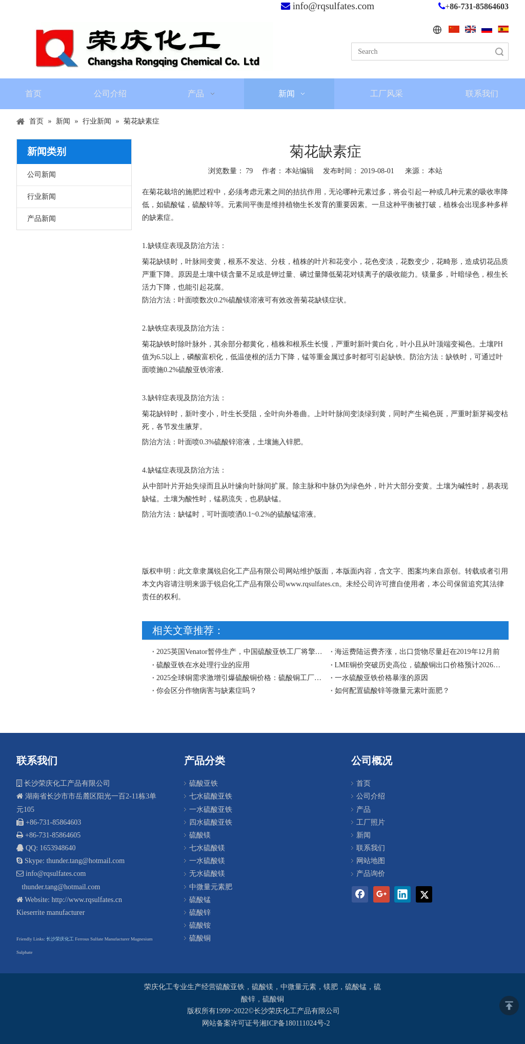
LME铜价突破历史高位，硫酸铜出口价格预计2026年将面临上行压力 (420, 665)
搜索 (499, 51)
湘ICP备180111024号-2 (294, 1023)
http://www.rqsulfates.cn (86, 900)
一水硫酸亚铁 (210, 809)
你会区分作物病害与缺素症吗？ (206, 690)
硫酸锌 (200, 912)
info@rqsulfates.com (333, 6)
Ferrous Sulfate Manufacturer (102, 938)
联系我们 (370, 848)
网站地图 (370, 861)
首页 (363, 783)
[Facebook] (360, 894)
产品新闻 (41, 218)
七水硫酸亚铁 (210, 796)
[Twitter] (424, 894)
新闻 (363, 835)
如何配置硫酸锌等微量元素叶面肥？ (392, 690)
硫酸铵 (200, 925)
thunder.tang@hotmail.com (60, 887)
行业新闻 (41, 196)
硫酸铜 (200, 938)
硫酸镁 (200, 835)
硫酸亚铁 (203, 783)
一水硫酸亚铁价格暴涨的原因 (381, 678)
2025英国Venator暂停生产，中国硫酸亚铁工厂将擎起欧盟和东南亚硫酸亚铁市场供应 (241, 652)
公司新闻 (41, 174)
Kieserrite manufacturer (50, 912)
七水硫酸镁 (207, 848)
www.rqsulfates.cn (312, 584)
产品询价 (370, 873)
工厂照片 (370, 822)
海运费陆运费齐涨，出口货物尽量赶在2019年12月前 (417, 652)
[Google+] (381, 894)
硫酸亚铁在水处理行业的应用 (203, 665)
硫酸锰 (200, 900)
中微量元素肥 (210, 887)
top (509, 1005)
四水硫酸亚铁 (210, 822)
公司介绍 (370, 796)
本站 (435, 171)
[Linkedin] (402, 894)
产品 (363, 809)
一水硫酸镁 (207, 861)
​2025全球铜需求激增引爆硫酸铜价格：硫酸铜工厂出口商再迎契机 (241, 678)
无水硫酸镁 (207, 873)
